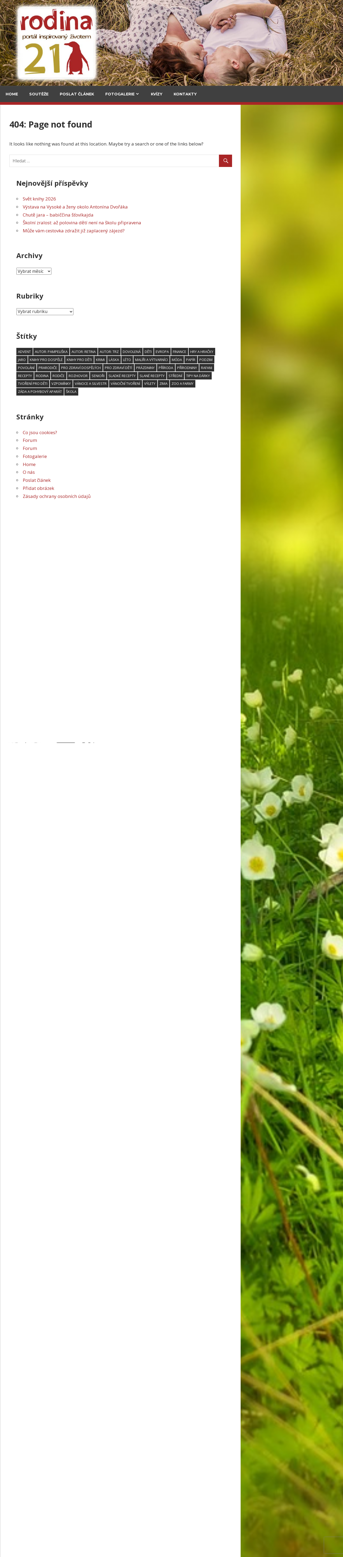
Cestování (19, 141)
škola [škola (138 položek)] (173, 391)
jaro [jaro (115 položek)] (124, 359)
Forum (132, 440)
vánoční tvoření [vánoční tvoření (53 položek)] (228, 383)
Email (14, 691)
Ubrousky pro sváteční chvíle (36, 997)
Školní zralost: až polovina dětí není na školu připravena (184, 222)
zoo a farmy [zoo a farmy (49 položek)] (285, 383)
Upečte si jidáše (73, 252)
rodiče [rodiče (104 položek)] (161, 375)
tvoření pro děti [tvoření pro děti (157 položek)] (135, 383)
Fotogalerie (120, 94)
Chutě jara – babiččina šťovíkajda (160, 215)
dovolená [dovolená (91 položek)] (234, 351)
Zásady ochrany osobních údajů (159, 496)
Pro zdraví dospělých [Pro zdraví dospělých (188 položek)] (183, 367)
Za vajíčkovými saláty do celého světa (74, 216)
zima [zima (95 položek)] (266, 383)
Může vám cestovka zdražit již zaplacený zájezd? (176, 231)
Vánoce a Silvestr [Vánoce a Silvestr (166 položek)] (193, 383)
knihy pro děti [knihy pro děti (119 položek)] (181, 359)
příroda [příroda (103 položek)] (268, 367)
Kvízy (156, 94)
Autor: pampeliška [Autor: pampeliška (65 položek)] (153, 351)
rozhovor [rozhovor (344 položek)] (180, 375)
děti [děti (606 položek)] (250, 351)
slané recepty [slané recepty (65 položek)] (254, 375)
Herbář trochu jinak (52, 1527)
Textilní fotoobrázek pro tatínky (39, 905)
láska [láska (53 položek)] (216, 359)
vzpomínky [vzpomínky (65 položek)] (163, 383)
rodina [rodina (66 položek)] (144, 375)
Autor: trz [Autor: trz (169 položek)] (211, 351)
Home (12, 94)
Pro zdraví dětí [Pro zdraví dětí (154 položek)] (220, 367)
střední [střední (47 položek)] (278, 375)
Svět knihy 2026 (141, 199)
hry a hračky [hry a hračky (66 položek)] (304, 351)
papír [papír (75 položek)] (293, 359)
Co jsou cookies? (142, 432)
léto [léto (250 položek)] (229, 359)
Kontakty (185, 94)
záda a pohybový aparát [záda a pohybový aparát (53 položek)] (142, 391)
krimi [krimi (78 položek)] (202, 359)
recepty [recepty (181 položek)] (127, 375)
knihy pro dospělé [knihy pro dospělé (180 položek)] (148, 359)
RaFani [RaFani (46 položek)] (309, 367)
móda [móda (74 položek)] (279, 359)
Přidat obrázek (140, 488)
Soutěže (39, 94)
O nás (131, 472)
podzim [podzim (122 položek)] (308, 359)
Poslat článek (77, 94)
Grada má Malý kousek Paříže (49, 649)
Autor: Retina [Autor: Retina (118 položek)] (186, 351)
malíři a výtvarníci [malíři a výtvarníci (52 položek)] (253, 359)
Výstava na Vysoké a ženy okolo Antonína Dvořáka (177, 207)
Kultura (16, 405)
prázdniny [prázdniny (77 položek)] (247, 367)
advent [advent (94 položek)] (126, 351)
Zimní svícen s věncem (29, 814)
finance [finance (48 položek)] (282, 351)
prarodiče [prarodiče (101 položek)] (150, 367)
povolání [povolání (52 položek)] (128, 367)
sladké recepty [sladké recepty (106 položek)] (224, 375)
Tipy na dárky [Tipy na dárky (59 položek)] (300, 375)
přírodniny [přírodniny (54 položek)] (289, 367)
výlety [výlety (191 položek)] (252, 383)
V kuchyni (67, 141)
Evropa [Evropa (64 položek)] (264, 351)
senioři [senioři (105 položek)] (200, 375)
